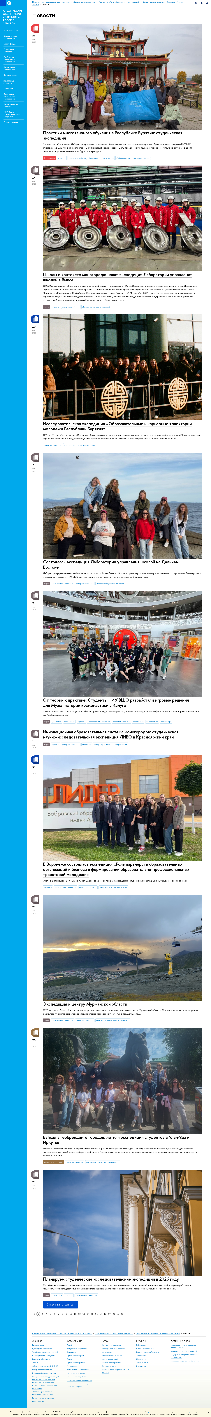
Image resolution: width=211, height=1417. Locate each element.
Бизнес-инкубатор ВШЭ (76, 1377)
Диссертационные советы (112, 1355)
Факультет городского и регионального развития (103, 1162)
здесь (150, 1412)
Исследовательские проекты (113, 1348)
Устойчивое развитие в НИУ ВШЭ (45, 1352)
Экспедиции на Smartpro (10, 105)
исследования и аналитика (62, 583)
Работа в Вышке (38, 1401)
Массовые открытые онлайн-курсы (185, 1361)
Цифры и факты (38, 1345)
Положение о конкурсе (9, 50)
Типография (141, 1355)
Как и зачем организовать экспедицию (9, 96)
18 (105, 1314)
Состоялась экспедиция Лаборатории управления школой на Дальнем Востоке (111, 564)
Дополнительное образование (79, 1369)
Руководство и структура (42, 1348)
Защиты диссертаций (110, 1359)
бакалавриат (94, 158)
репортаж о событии (77, 158)
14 (88, 1314)
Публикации (141, 1366)
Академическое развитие (111, 1362)
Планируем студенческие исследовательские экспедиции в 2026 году (111, 1279)
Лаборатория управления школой (96, 307)
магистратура (108, 158)
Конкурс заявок (10, 75)
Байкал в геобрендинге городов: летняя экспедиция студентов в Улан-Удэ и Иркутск (116, 1139)
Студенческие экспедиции (10, 37)
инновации (86, 744)
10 (71, 1314)
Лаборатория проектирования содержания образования (133, 158)
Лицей (69, 1345)
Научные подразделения (111, 1345)
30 (122, 1314)
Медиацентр (141, 1359)
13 (83, 1314)
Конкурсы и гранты (109, 1366)
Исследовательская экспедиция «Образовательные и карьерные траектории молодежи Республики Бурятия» (117, 426)
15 (92, 1314)
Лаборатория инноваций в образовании (110, 744)
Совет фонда (9, 43)
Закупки (35, 1362)
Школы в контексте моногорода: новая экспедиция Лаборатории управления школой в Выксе (117, 277)
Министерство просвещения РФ (184, 1351)
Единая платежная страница (43, 1398)
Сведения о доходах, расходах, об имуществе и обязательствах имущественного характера (45, 1379)
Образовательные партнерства (79, 1380)
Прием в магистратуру (76, 1362)
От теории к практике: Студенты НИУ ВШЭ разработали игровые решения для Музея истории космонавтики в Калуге (116, 702)
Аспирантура (72, 1366)
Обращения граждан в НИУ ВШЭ (45, 1366)
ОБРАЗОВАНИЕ (74, 1341)
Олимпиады (71, 1352)
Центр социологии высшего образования (81, 445)
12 (79, 1314)
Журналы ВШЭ (142, 1362)
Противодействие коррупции (44, 1373)
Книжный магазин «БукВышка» (147, 1352)
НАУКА (105, 1341)
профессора (69, 721)
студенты (62, 158)
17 (101, 1314)
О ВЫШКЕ (37, 1341)
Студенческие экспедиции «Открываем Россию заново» (158, 1333)
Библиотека (140, 1345)
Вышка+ (70, 1359)
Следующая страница (60, 1304)
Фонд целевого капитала (42, 1369)
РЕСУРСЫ (141, 1341)
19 (109, 1314)
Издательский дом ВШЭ (145, 1348)
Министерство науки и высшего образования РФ (183, 1346)
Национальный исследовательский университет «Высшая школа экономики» (62, 1333)
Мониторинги (107, 1352)
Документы (8, 88)
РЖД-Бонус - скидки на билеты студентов (11, 114)
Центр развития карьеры (77, 1373)
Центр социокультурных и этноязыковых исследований (113, 1020)
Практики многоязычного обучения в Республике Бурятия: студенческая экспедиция (112, 135)
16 (96, 1314)
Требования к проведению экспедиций (9, 59)
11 (75, 1314)
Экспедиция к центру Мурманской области (85, 1004)
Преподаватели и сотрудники (43, 1355)
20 (113, 1314)
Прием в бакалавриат (75, 1355)
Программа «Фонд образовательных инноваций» (114, 1333)
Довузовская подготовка (77, 1348)
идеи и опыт (56, 721)
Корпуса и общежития (41, 1359)
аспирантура (166, 721)
